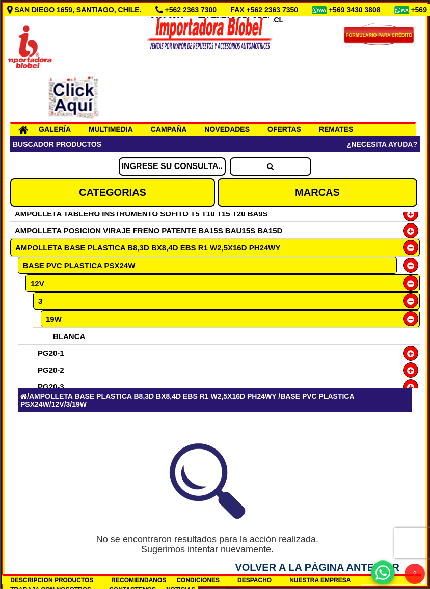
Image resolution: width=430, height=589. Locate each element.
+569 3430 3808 (356, 10)
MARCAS (317, 192)
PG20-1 (51, 353)
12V (37, 283)
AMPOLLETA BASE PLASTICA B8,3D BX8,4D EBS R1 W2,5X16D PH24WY (147, 247)
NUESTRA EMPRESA (320, 580)
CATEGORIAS (112, 192)
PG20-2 (51, 370)
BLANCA (69, 336)
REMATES (336, 129)
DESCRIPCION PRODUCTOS (51, 580)
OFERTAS (284, 129)
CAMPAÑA (169, 129)
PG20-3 (51, 386)
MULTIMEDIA (111, 129)
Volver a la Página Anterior (317, 567)
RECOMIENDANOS (138, 580)
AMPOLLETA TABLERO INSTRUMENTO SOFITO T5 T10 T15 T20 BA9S (141, 213)
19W (54, 319)
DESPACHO (254, 580)
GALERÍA (55, 129)
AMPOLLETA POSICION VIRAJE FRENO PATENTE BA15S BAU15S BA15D (148, 230)
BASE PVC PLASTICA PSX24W (79, 265)
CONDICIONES (198, 580)
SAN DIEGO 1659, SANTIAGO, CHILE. (75, 10)
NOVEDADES (227, 129)
